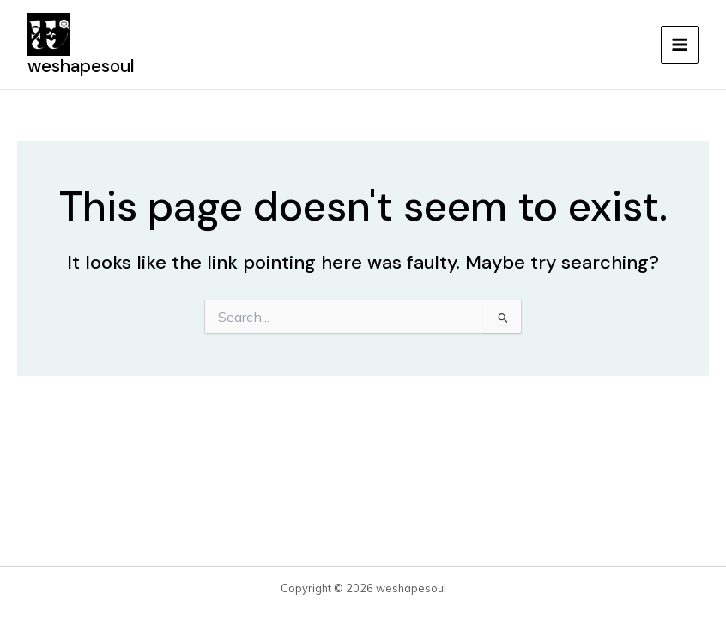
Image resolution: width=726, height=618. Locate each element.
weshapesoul (81, 66)
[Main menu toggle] (680, 45)
